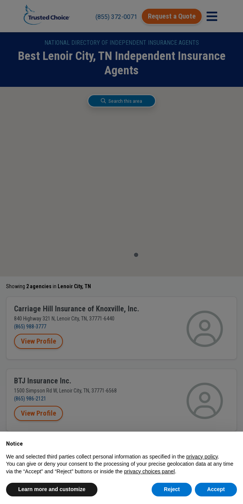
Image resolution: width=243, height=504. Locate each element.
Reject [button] (172, 489)
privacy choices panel (149, 471)
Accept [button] (216, 489)
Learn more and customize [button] (51, 489)
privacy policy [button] (202, 457)
